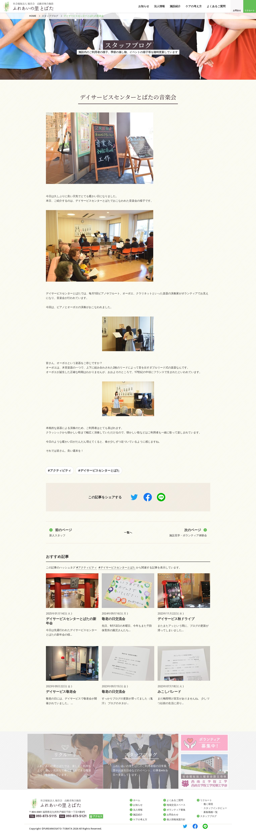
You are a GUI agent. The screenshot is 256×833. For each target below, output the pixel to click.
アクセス (97, 816)
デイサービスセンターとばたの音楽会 (84, 15)
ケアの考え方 (194, 6)
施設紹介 (175, 6)
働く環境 (208, 804)
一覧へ (128, 532)
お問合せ (237, 10)
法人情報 (159, 6)
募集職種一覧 (211, 812)
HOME (32, 15)
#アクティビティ (59, 470)
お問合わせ (172, 814)
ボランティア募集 (176, 809)
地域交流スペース (176, 804)
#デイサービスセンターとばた (99, 470)
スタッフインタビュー (215, 808)
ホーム (136, 800)
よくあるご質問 (216, 6)
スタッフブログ (50, 15)
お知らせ (143, 6)
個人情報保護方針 (176, 819)
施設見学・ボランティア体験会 (188, 532)
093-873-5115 (46, 816)
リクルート (250, 10)
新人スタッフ (60, 532)
